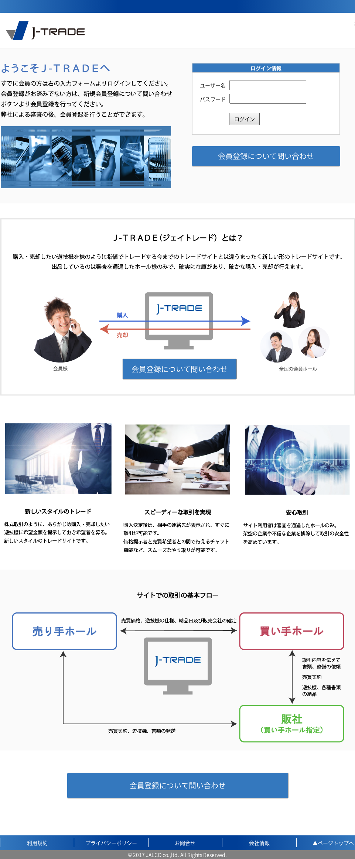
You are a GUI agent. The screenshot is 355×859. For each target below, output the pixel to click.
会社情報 (259, 842)
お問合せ (185, 842)
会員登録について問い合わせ (266, 156)
